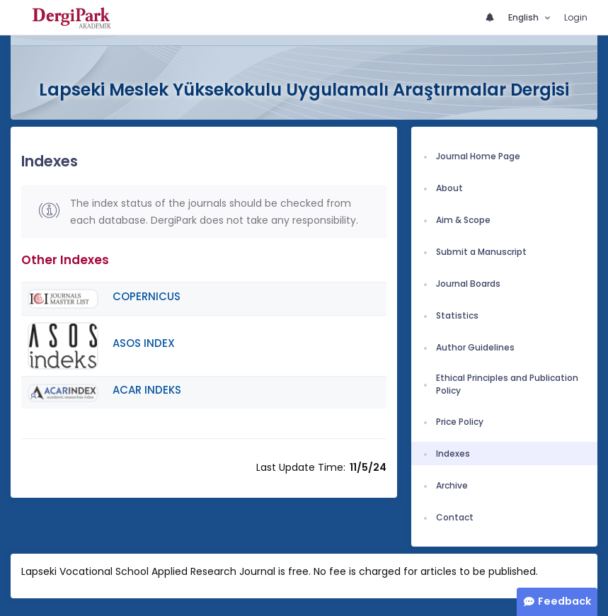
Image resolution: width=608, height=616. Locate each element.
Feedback (564, 601)
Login (575, 17)
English (524, 17)
